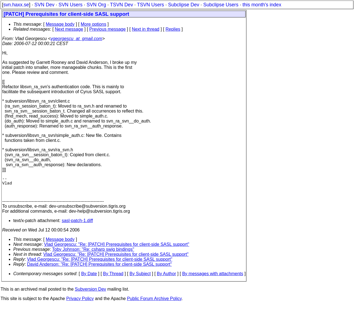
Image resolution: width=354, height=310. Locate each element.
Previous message (107, 29)
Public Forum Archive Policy (154, 303)
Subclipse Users (220, 4)
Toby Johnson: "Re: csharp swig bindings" (93, 253)
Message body (60, 24)
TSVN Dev (121, 4)
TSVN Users (150, 4)
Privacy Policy (80, 303)
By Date (89, 278)
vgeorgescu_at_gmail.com (76, 38)
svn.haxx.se (16, 4)
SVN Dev (44, 4)
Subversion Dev (90, 293)
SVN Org (96, 4)
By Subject (139, 278)
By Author (166, 278)
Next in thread (146, 29)
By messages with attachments (212, 278)
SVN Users (70, 4)
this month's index (262, 4)
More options (93, 24)
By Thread (113, 278)
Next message (69, 29)
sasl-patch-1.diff (77, 225)
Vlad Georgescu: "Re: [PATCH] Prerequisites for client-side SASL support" (116, 248)
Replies (173, 29)
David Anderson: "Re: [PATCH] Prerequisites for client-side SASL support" (99, 268)
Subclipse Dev (183, 4)
